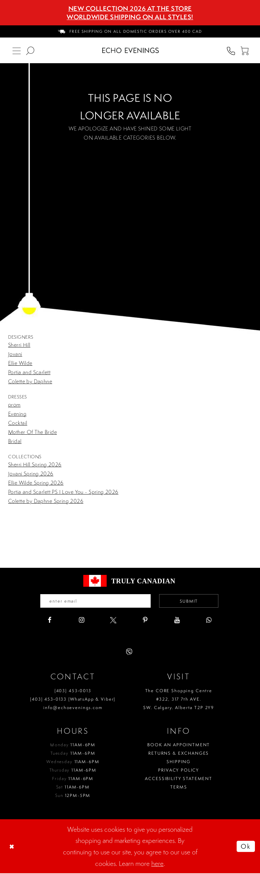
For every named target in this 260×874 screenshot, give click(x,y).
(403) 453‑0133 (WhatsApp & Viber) (72, 699)
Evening (17, 413)
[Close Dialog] (12, 847)
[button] (244, 50)
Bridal (15, 441)
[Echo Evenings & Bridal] (130, 50)
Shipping (179, 762)
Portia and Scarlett (29, 372)
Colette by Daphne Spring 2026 (45, 501)
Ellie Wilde (20, 363)
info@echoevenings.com (73, 708)
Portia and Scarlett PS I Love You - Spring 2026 (63, 491)
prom (14, 404)
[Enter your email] (94, 601)
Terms (178, 788)
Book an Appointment (178, 745)
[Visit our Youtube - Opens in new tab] (177, 620)
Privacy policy (178, 771)
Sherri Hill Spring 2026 (35, 464)
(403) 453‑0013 (73, 691)
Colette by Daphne (30, 381)
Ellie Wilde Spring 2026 (36, 482)
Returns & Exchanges (178, 754)
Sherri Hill (19, 344)
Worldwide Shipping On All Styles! (130, 17)
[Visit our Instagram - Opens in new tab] (81, 620)
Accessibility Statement (178, 779)
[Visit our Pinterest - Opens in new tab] (145, 620)
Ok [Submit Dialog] (245, 846)
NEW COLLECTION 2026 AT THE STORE (130, 8)
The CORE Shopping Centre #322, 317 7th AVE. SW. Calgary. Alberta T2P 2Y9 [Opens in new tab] (178, 699)
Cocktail (17, 423)
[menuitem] (130, 31)
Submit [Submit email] (191, 601)
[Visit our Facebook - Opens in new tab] (49, 620)
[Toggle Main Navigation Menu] (16, 50)
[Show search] (30, 50)
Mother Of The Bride (32, 432)
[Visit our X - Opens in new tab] (113, 620)
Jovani (15, 354)
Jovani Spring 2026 (30, 473)
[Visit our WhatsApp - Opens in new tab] (208, 620)
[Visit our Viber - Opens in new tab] (129, 652)
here (157, 863)
